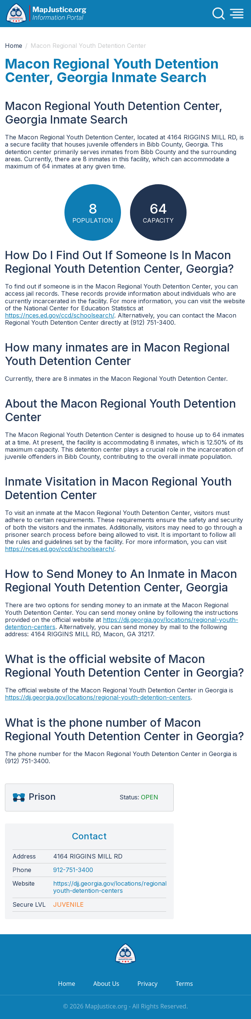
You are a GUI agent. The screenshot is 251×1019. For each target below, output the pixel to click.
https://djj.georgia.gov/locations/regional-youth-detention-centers (121, 623)
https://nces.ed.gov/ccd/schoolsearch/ (59, 315)
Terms (184, 983)
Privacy (148, 983)
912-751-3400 (73, 870)
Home (13, 45)
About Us (106, 983)
